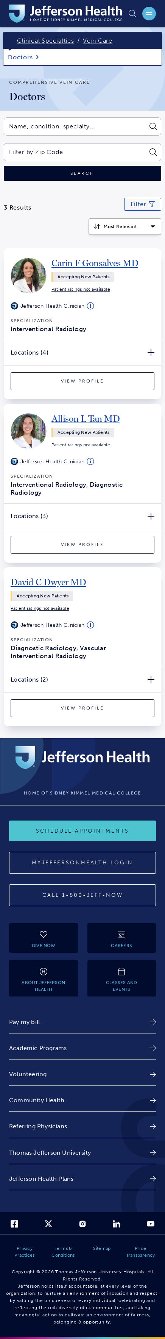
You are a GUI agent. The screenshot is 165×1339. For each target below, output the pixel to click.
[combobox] (74, 126)
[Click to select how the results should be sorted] (125, 226)
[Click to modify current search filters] (142, 204)
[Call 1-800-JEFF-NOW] (82, 895)
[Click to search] (82, 173)
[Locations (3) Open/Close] (82, 516)
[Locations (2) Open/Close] (82, 679)
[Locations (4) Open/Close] (82, 352)
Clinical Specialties (45, 40)
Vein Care (97, 40)
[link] (94, 263)
